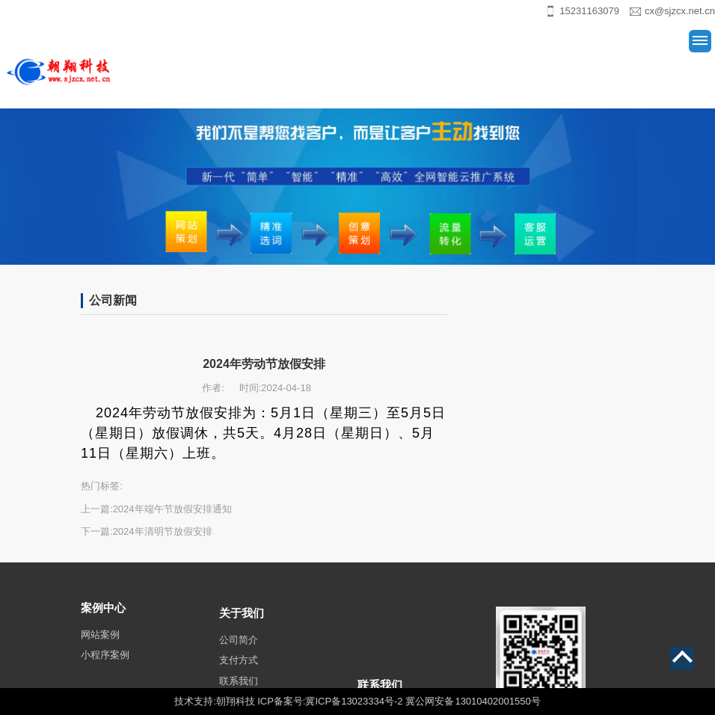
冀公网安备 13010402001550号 (473, 701)
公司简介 (238, 661)
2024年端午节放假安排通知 (172, 509)
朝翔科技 (235, 701)
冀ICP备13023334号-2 (353, 701)
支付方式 (238, 681)
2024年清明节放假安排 (162, 531)
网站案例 (100, 651)
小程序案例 (105, 672)
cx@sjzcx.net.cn (680, 10)
